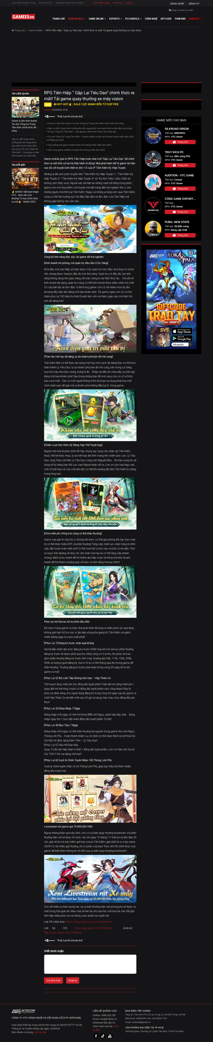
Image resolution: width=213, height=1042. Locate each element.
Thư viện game (101, 3)
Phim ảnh (180, 18)
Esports (115, 18)
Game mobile (77, 18)
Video (129, 3)
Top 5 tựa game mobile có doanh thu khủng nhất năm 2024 (76, 150)
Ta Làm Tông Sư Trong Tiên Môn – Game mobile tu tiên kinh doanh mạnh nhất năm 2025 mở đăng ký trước (90, 138)
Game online (97, 18)
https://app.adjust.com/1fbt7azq (93, 928)
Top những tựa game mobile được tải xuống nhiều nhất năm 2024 (79, 145)
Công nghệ (151, 18)
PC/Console (133, 18)
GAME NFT (195, 18)
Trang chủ (58, 18)
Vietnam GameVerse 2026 (69, 2)
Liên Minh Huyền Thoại (24, 2)
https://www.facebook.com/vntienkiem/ (89, 921)
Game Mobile (35, 30)
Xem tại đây (40, 1032)
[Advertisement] (106, 58)
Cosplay (118, 3)
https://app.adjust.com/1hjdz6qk (63, 932)
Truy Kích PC (46, 2)
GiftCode (166, 18)
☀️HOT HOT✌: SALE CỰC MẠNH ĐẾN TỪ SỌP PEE (86, 104)
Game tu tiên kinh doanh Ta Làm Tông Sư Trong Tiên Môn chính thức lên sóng (85, 123)
